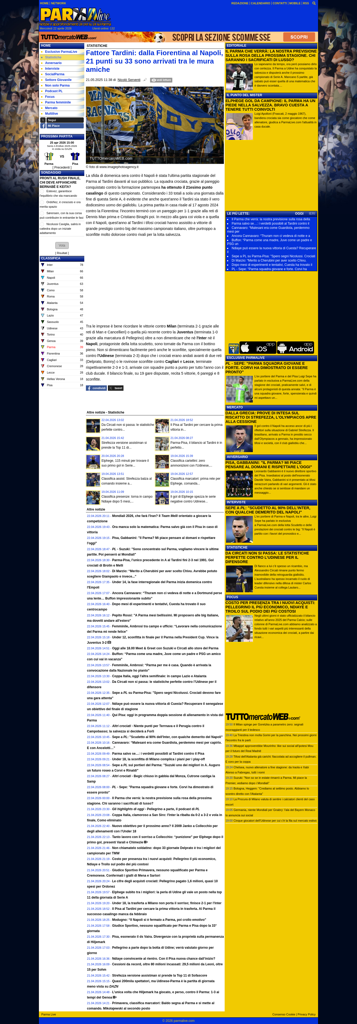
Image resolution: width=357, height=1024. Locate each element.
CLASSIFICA (50, 258)
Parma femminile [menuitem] (56, 102)
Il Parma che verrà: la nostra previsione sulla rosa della (271, 219)
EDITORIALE (236, 45)
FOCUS (232, 597)
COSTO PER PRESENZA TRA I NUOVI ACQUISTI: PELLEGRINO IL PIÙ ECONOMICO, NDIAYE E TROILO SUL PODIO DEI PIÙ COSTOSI (270, 607)
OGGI (299, 213)
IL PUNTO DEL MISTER (244, 95)
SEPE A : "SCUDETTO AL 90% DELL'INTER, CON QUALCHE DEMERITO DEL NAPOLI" (267, 510)
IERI (312, 213)
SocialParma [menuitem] (52, 74)
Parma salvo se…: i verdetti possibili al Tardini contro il (270, 223)
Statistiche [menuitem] (51, 57)
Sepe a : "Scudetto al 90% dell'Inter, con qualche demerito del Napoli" (167, 737)
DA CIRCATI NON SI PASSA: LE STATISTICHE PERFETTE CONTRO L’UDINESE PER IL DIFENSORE (267, 557)
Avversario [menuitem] (51, 63)
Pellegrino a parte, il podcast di (156, 809)
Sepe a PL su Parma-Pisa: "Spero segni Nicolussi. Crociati (273, 256)
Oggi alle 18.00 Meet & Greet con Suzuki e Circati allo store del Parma (165, 648)
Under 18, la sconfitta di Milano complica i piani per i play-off (158, 759)
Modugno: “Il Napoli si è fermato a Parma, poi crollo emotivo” (159, 920)
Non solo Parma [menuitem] (55, 85)
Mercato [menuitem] (49, 108)
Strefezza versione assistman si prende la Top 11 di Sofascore (159, 975)
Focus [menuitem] (47, 97)
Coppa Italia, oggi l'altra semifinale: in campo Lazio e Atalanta (159, 676)
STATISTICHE (237, 547)
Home (46, 45)
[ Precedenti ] (62, 167)
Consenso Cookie (283, 1014)
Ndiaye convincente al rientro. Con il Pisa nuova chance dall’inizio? (163, 958)
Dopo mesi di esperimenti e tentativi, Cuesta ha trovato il (272, 265)
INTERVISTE (236, 502)
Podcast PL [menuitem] (52, 91)
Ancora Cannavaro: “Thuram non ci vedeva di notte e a (271, 236)
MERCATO (235, 407)
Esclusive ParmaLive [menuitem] (59, 52)
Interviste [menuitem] (50, 68)
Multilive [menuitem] (49, 114)
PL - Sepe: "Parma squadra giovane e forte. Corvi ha (269, 269)
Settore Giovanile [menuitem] (56, 80)
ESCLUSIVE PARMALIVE (246, 358)
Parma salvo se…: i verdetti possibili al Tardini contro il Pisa (158, 753)
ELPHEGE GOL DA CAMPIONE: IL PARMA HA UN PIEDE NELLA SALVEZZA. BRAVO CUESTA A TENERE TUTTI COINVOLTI (270, 105)
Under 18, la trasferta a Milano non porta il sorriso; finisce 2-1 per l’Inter (166, 903)
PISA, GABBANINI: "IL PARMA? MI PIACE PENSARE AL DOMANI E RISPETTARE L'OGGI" (268, 464)
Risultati (62, 253)
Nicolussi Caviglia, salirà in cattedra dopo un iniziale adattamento (60, 228)
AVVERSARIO (237, 457)
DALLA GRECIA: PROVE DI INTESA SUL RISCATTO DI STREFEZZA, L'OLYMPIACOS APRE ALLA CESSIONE (270, 417)
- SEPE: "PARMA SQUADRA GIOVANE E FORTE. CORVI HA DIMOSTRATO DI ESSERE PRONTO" (266, 367)
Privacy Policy (307, 1014)
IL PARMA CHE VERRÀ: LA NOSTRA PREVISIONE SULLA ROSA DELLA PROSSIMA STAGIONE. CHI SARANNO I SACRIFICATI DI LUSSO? (271, 55)
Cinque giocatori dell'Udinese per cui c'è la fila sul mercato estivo (275, 820)
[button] (62, 245)
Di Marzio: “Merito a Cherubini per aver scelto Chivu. (269, 260)
